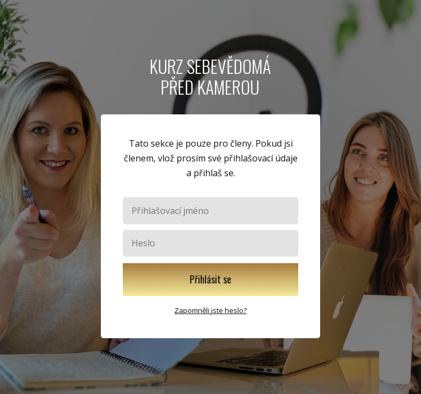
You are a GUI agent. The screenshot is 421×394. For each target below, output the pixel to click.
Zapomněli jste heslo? (210, 310)
